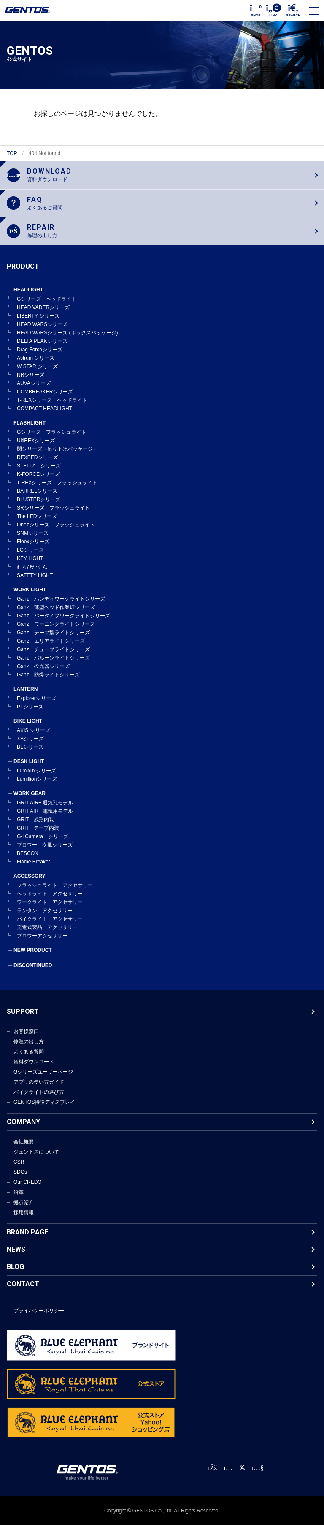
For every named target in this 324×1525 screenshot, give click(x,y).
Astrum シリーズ (35, 358)
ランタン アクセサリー (45, 910)
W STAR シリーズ (37, 366)
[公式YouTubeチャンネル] (258, 1468)
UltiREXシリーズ (36, 440)
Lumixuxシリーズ (36, 771)
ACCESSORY (30, 876)
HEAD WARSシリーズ (42, 324)
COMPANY (23, 1122)
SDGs (20, 1172)
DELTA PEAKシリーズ (42, 341)
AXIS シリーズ (33, 730)
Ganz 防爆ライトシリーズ (48, 675)
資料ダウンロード (34, 1062)
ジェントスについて (36, 1152)
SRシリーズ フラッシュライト (53, 508)
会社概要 (24, 1142)
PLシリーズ (30, 707)
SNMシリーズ (33, 533)
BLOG (15, 1267)
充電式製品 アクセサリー (47, 927)
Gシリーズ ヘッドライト (46, 299)
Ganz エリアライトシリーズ (51, 641)
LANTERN (26, 689)
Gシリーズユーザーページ (43, 1072)
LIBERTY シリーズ (38, 316)
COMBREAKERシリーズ (45, 392)
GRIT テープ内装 (38, 828)
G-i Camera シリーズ (42, 836)
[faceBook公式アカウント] (212, 1468)
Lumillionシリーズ (37, 779)
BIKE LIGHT (28, 721)
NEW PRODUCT (33, 950)
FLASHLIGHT (30, 423)
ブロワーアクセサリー (42, 936)
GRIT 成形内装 (35, 820)
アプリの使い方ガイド (39, 1082)
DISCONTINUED (33, 965)
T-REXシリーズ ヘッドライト (52, 400)
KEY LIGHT (30, 558)
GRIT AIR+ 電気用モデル (45, 811)
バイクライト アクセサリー (50, 919)
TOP (12, 153)
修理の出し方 (29, 1041)
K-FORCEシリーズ (38, 474)
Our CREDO (28, 1182)
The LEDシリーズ (37, 516)
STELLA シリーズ (39, 466)
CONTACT (23, 1284)
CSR (19, 1162)
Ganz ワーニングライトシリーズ (56, 624)
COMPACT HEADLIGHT (44, 408)
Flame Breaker (33, 862)
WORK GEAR (30, 793)
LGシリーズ (30, 550)
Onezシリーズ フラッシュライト (56, 525)
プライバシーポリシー (39, 1311)
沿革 (19, 1192)
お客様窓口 (26, 1031)
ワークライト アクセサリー (50, 902)
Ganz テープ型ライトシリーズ (53, 633)
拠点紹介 (24, 1202)
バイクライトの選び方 (39, 1092)
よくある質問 (29, 1052)
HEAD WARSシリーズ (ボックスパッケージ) (67, 333)
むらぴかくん (32, 567)
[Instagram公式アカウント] (228, 1468)
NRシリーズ (30, 375)
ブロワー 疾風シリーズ (45, 845)
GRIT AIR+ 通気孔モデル (45, 803)
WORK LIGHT (30, 590)
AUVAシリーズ (34, 383)
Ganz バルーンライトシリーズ (53, 658)
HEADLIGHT (28, 290)
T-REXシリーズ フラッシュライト (57, 483)
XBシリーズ (30, 739)
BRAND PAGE (27, 1232)
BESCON (27, 853)
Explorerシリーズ (36, 698)
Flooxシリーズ (33, 542)
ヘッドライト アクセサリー (50, 894)
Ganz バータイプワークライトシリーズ (63, 616)
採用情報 (24, 1212)
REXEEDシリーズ (37, 457)
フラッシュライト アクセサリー (55, 885)
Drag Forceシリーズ (39, 350)
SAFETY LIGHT (35, 575)
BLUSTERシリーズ (38, 499)
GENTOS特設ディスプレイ (44, 1102)
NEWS (16, 1249)
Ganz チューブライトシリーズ (53, 649)
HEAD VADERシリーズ (43, 307)
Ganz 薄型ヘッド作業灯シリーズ (56, 607)
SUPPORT (23, 1011)
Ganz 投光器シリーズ (43, 666)
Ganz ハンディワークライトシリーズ (61, 599)
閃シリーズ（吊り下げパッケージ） (57, 449)
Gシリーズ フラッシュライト (51, 432)
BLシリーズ (30, 747)
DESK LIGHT (29, 761)
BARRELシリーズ (37, 491)
